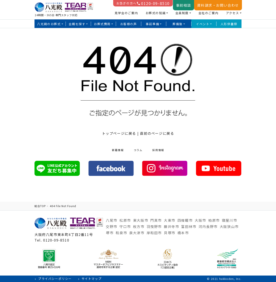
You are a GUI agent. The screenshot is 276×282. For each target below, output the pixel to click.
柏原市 (214, 220)
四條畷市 (185, 220)
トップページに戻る (119, 133)
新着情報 (118, 150)
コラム (138, 150)
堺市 (109, 232)
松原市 (125, 220)
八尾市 (111, 220)
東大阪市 (140, 220)
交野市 (111, 226)
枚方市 (138, 226)
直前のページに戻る (157, 133)
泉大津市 (136, 232)
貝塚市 (169, 232)
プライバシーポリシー (55, 279)
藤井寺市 (171, 226)
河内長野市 (208, 226)
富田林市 (188, 226)
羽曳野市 (154, 226)
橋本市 (183, 232)
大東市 (169, 220)
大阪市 (200, 220)
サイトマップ (92, 279)
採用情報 (158, 150)
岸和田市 (154, 232)
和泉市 (121, 232)
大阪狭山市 (229, 226)
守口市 (125, 226)
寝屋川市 (229, 220)
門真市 (156, 220)
